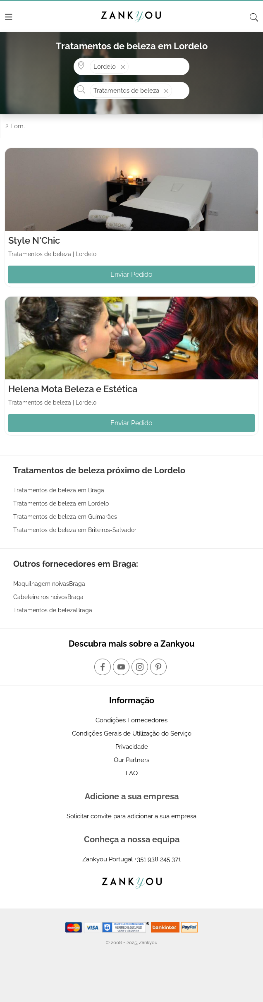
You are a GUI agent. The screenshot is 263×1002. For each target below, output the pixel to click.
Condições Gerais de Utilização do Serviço (131, 733)
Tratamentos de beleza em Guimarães (65, 516)
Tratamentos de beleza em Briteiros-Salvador (74, 530)
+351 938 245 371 (157, 859)
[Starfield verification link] (126, 926)
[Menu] (8, 17)
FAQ (132, 773)
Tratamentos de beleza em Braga (58, 490)
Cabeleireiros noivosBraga (48, 597)
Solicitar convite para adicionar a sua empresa (131, 816)
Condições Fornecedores (131, 720)
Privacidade (131, 746)
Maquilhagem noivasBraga (49, 583)
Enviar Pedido (131, 274)
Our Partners (131, 760)
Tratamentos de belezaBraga (52, 610)
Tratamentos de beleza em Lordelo (61, 503)
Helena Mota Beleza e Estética (72, 389)
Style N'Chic (34, 240)
